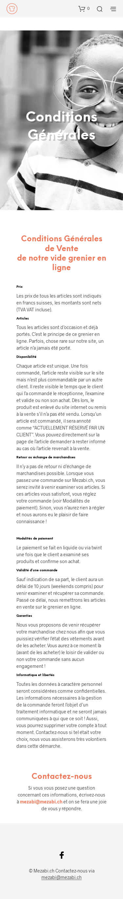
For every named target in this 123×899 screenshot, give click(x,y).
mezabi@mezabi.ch (41, 801)
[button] (84, 8)
